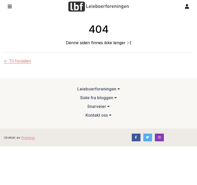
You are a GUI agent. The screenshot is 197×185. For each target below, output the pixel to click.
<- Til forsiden (17, 60)
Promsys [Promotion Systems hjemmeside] (28, 137)
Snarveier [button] (98, 106)
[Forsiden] (98, 7)
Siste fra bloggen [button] (98, 97)
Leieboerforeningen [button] (98, 88)
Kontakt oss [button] (98, 115)
